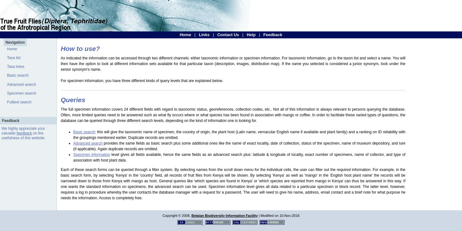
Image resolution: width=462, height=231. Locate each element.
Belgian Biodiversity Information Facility (225, 215)
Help (251, 34)
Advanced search (21, 84)
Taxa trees (15, 66)
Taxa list (13, 58)
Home (185, 34)
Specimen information (91, 154)
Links (204, 34)
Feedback (272, 34)
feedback (24, 133)
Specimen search (21, 93)
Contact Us (228, 34)
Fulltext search (19, 102)
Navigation (15, 42)
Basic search (18, 75)
